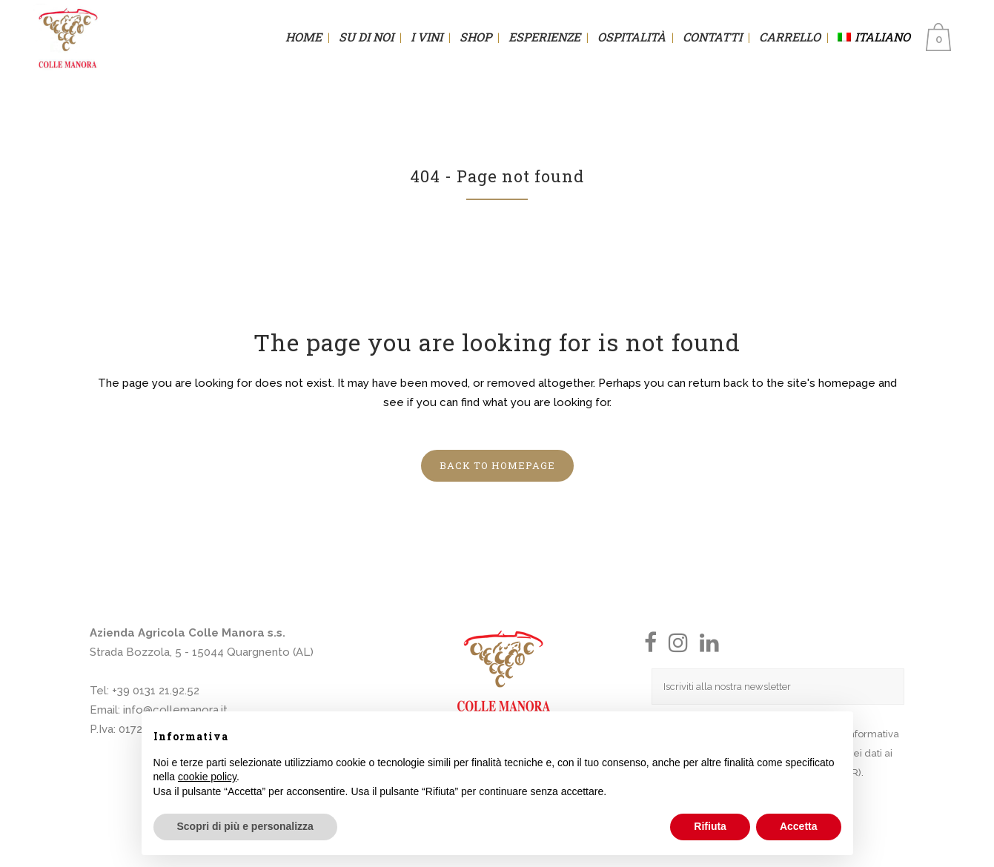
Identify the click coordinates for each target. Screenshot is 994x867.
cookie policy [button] (207, 777)
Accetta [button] (799, 826)
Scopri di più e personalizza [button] (245, 826)
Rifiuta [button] (710, 826)
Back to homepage (497, 465)
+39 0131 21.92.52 (155, 690)
